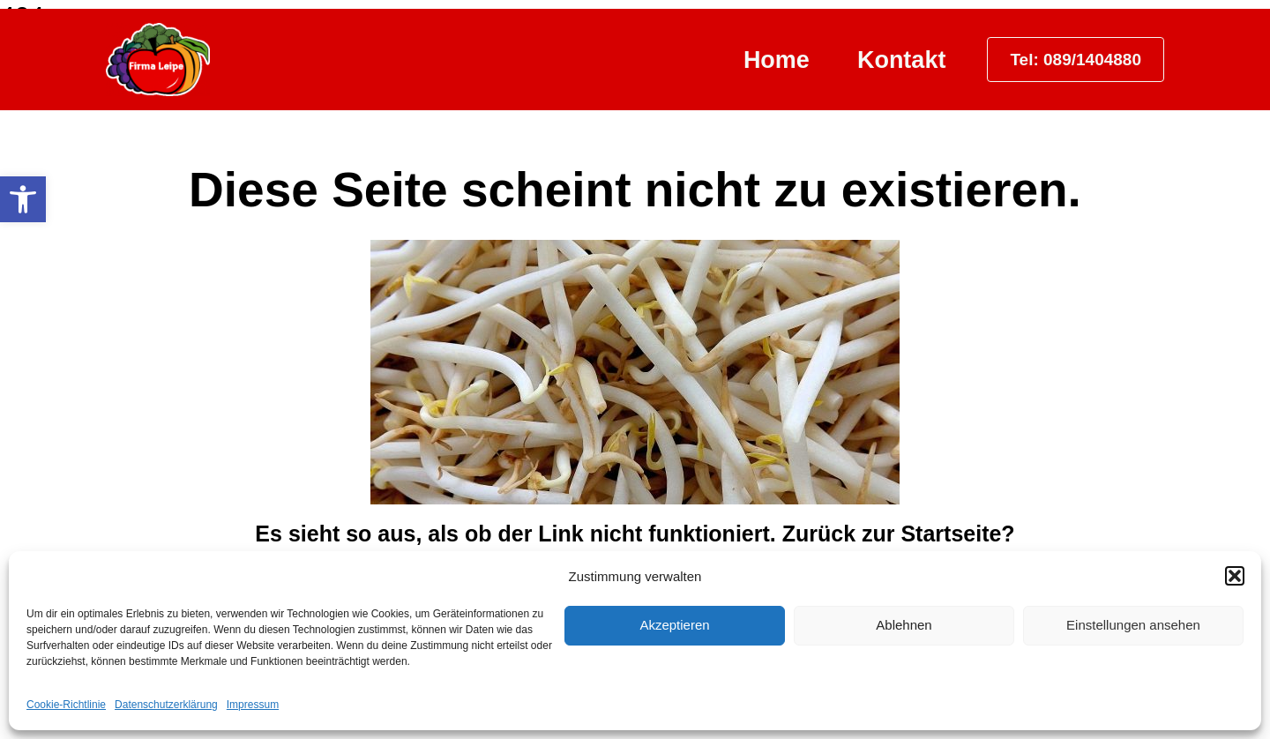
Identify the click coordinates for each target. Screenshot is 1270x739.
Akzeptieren (674, 624)
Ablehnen (903, 624)
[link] (23, 199)
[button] (1235, 576)
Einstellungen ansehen (1133, 624)
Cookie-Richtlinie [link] (66, 704)
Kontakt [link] (901, 60)
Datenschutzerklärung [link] (166, 704)
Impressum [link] (253, 704)
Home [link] (776, 60)
